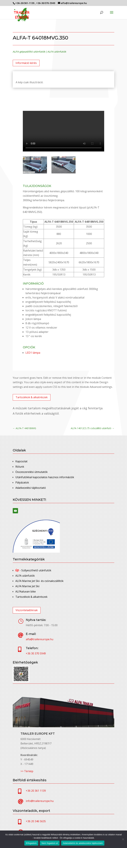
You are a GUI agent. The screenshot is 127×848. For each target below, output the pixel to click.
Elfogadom (31, 843)
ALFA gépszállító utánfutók (29, 51)
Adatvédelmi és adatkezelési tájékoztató (83, 843)
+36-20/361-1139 (25, 3)
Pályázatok (22, 482)
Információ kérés (26, 63)
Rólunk (19, 466)
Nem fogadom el (50, 843)
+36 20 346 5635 (36, 821)
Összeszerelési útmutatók (31, 472)
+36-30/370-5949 (46, 3)
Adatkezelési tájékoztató (30, 488)
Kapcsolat (21, 461)
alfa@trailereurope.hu (39, 639)
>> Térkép (27, 771)
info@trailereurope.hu (40, 801)
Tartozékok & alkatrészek (32, 397)
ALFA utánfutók (56, 51)
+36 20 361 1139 (36, 791)
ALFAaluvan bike (25, 591)
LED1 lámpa (32, 352)
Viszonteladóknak (27, 610)
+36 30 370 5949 (36, 653)
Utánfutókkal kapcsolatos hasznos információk (44, 477)
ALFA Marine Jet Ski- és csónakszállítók (39, 581)
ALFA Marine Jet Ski (27, 586)
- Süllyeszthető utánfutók (33, 570)
